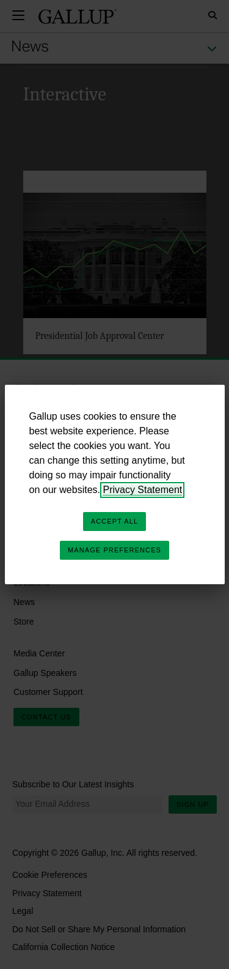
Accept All (114, 521)
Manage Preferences (114, 550)
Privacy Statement (142, 489)
